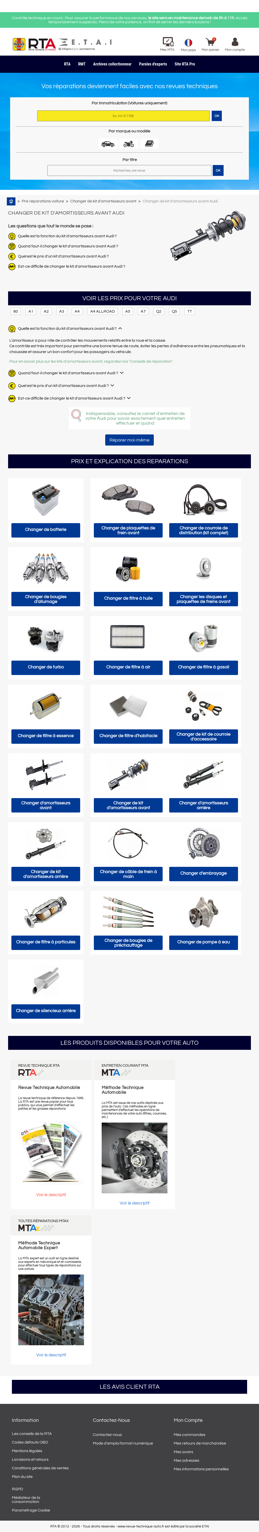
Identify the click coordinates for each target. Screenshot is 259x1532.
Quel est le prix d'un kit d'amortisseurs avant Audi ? (63, 256)
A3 (61, 311)
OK (218, 170)
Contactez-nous (107, 1435)
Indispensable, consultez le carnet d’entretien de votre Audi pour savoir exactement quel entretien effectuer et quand (135, 418)
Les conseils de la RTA (32, 1434)
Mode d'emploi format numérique (123, 1443)
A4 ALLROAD (102, 311)
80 (15, 311)
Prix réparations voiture (43, 201)
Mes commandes (189, 1435)
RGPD (17, 1489)
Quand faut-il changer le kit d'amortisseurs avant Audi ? (68, 246)
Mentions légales (27, 1451)
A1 (30, 311)
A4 (77, 311)
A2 (46, 311)
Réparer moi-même (129, 440)
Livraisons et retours (30, 1459)
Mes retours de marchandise (200, 1443)
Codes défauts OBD (30, 1442)
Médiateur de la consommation (26, 1500)
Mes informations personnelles (201, 1469)
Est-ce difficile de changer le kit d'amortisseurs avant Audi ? (71, 266)
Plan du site (22, 1477)
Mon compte (188, 1420)
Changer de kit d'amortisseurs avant (103, 201)
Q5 (174, 311)
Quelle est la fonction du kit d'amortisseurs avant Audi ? (67, 236)
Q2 (158, 311)
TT (189, 311)
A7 (143, 311)
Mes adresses (186, 1460)
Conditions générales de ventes (40, 1468)
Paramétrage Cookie (31, 1510)
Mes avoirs (183, 1452)
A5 (127, 311)
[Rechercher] (129, 170)
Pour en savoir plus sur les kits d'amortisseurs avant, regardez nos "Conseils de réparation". (91, 361)
